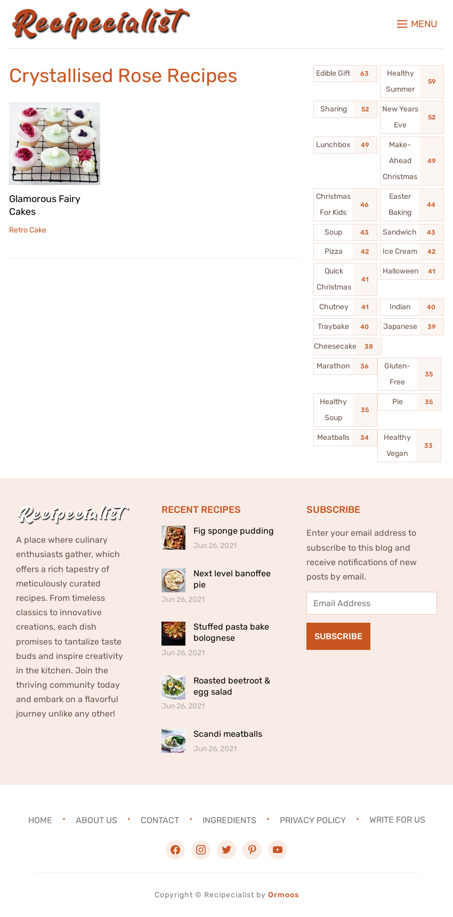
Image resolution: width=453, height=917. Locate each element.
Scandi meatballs (227, 734)
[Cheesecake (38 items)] (347, 346)
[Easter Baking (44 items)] (412, 204)
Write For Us (397, 820)
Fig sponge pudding (233, 531)
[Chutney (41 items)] (345, 307)
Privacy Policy (313, 820)
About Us (96, 820)
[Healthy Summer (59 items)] (412, 81)
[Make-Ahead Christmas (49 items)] (412, 161)
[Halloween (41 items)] (412, 271)
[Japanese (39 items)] (412, 326)
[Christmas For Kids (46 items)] (345, 204)
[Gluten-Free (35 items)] (409, 374)
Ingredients (229, 820)
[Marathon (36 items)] (345, 366)
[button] (417, 24)
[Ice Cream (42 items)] (412, 251)
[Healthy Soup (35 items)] (345, 410)
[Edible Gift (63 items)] (345, 73)
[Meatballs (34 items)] (345, 437)
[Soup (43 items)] (345, 232)
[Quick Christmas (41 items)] (345, 279)
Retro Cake (27, 230)
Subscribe (338, 636)
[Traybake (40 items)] (345, 326)
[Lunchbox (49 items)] (345, 145)
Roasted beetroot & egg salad (231, 686)
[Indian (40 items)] (412, 307)
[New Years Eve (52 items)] (412, 117)
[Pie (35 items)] (409, 402)
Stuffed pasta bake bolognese (231, 632)
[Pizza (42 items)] (345, 251)
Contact (160, 820)
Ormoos (283, 894)
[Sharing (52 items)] (345, 109)
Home (40, 820)
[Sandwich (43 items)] (412, 232)
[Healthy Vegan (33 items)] (409, 445)
